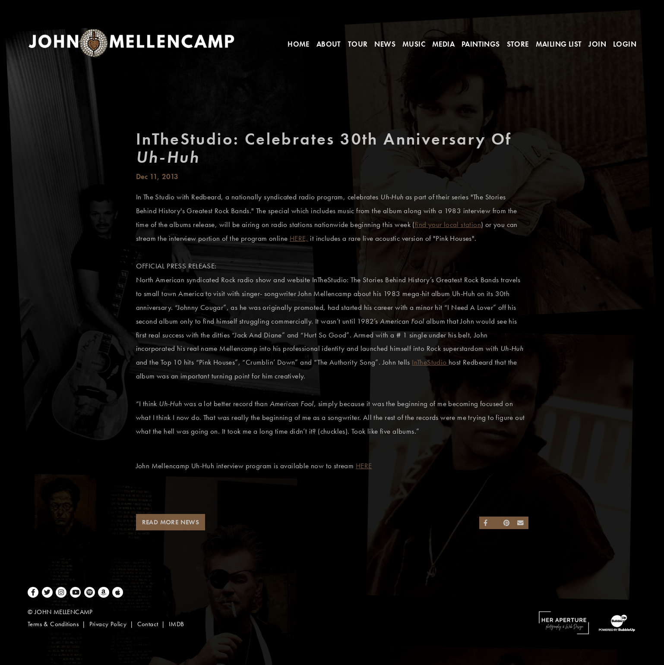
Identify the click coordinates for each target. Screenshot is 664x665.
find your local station (448, 224)
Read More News (170, 522)
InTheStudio (430, 362)
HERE (364, 465)
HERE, (299, 238)
